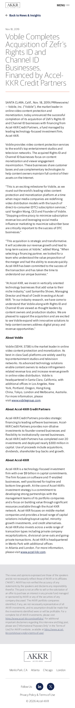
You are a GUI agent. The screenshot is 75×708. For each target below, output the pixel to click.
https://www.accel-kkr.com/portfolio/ (24, 618)
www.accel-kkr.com (33, 552)
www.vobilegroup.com (26, 400)
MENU (63, 5)
